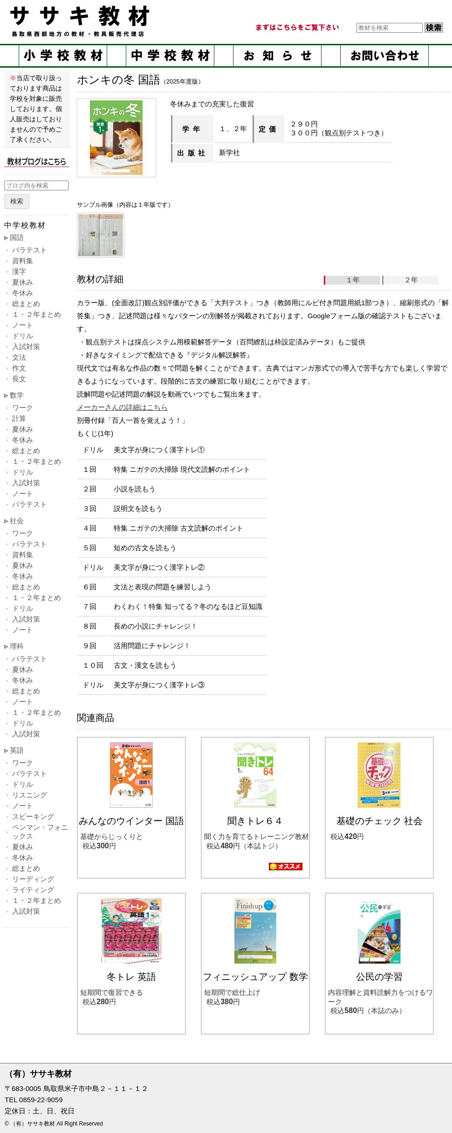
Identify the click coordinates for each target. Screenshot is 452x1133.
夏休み (22, 282)
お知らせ (277, 55)
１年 (353, 280)
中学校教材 (170, 55)
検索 (16, 201)
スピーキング (33, 816)
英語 (17, 750)
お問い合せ (384, 55)
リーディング (33, 879)
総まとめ (26, 304)
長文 (19, 379)
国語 (17, 237)
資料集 (22, 261)
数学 (17, 395)
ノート (22, 325)
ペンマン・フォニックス (40, 831)
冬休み (22, 293)
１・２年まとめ (36, 314)
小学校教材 (63, 55)
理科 (17, 646)
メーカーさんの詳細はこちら (122, 407)
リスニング (29, 795)
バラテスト (29, 250)
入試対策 (26, 346)
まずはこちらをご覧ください (297, 27)
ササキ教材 (81, 21)
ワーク (22, 408)
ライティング (33, 890)
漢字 (19, 271)
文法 (19, 357)
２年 (411, 280)
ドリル (22, 336)
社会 (17, 521)
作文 (19, 368)
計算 (19, 418)
